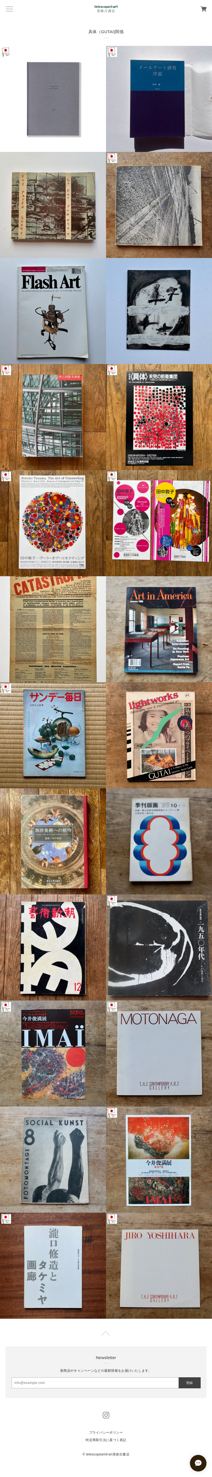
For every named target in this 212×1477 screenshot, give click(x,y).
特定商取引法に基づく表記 (106, 1440)
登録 (189, 1383)
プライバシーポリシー (106, 1432)
